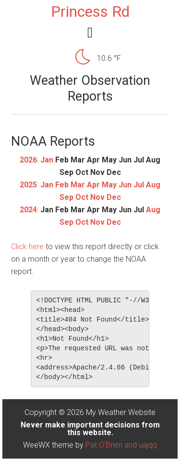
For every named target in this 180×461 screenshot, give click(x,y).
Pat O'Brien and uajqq (121, 444)
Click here (27, 246)
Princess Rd (90, 11)
